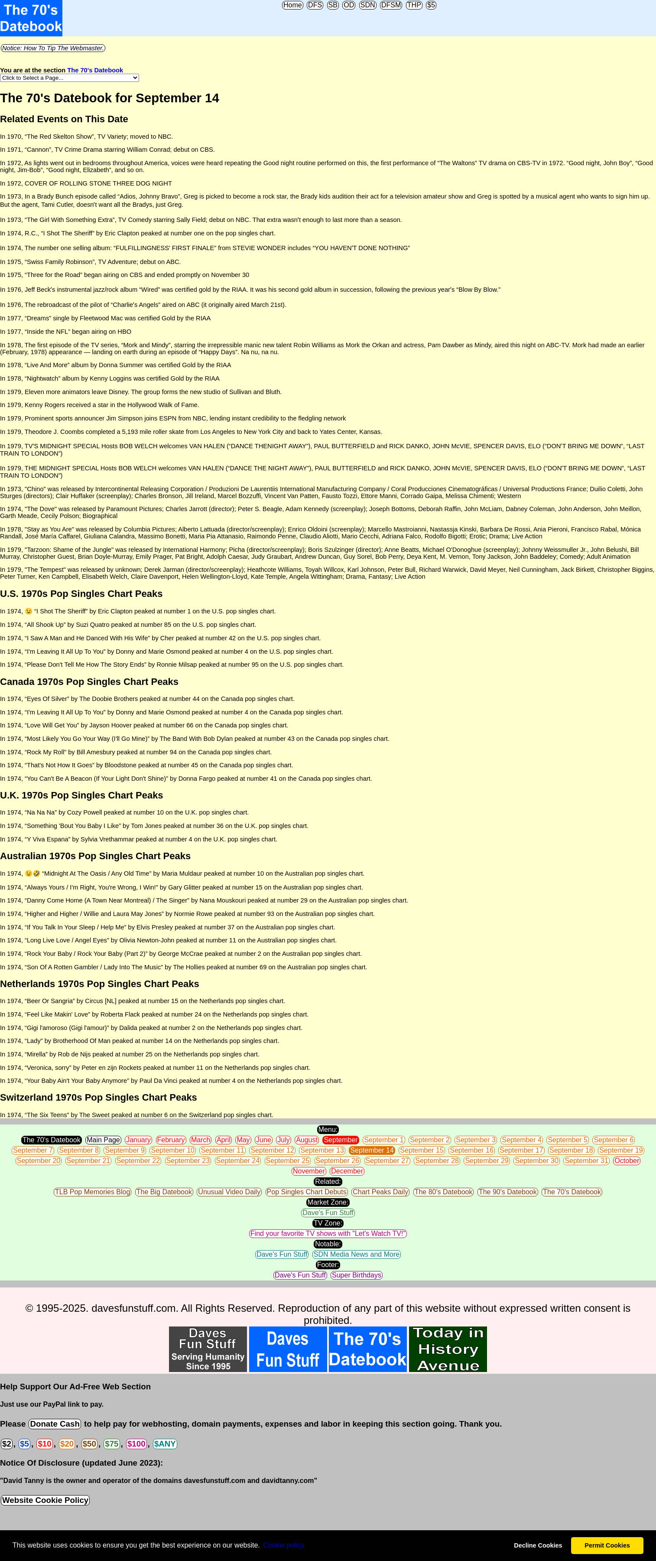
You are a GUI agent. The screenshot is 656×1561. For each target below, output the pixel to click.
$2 (6, 1443)
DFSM (391, 5)
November (309, 1171)
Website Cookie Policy (45, 1500)
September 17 (521, 1150)
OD (349, 5)
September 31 (586, 1160)
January (138, 1140)
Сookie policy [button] (283, 1545)
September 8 (79, 1150)
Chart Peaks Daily (380, 1192)
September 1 (384, 1140)
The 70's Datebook (95, 70)
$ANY (165, 1443)
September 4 (522, 1140)
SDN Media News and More (356, 1254)
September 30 (537, 1160)
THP (414, 5)
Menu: (328, 1129)
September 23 (188, 1160)
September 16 (472, 1150)
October (626, 1160)
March (200, 1140)
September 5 (568, 1140)
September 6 (613, 1140)
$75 (111, 1443)
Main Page (103, 1140)
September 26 (338, 1160)
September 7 (33, 1150)
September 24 (238, 1160)
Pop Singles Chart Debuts (307, 1192)
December (347, 1171)
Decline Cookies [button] (538, 1545)
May (243, 1140)
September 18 (571, 1150)
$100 (136, 1443)
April (224, 1140)
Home (292, 5)
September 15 (422, 1150)
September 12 (272, 1150)
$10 (44, 1443)
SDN (367, 5)
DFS (315, 5)
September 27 (387, 1160)
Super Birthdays (356, 1275)
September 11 (222, 1150)
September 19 (621, 1150)
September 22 (138, 1160)
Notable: (328, 1244)
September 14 (372, 1150)
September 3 (476, 1140)
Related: (328, 1181)
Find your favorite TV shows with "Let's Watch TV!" (328, 1233)
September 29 (487, 1160)
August (307, 1140)
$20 (67, 1443)
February (171, 1140)
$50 (89, 1443)
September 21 (88, 1160)
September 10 (173, 1150)
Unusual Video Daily (229, 1192)
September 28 (437, 1160)
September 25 (288, 1160)
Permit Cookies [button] (607, 1545)
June (263, 1140)
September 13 (322, 1150)
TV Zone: (328, 1223)
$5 (431, 5)
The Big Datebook (164, 1192)
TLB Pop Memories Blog (92, 1192)
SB (333, 5)
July (283, 1140)
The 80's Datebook (444, 1192)
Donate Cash (54, 1423)
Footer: (328, 1264)
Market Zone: (328, 1202)
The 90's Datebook (508, 1192)
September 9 (125, 1150)
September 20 (39, 1160)
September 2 (430, 1140)
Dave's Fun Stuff (327, 1212)
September (340, 1140)
